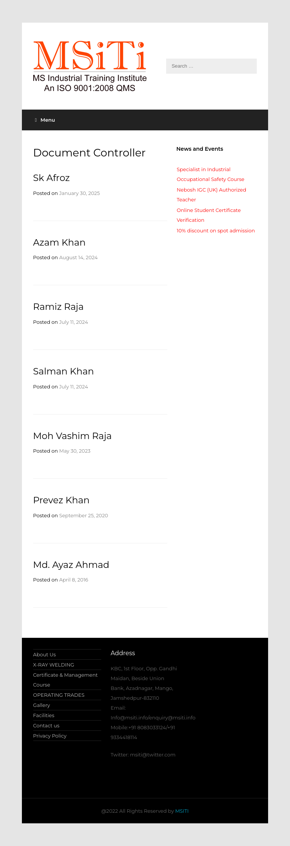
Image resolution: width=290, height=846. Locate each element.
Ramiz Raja (58, 306)
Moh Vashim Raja (72, 435)
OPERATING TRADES (59, 695)
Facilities (43, 715)
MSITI (181, 811)
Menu (45, 120)
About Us (44, 654)
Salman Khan (63, 371)
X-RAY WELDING (53, 665)
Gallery (41, 705)
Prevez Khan (61, 500)
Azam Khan (59, 242)
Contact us (46, 725)
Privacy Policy (49, 736)
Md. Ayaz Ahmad (71, 564)
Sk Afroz (51, 177)
